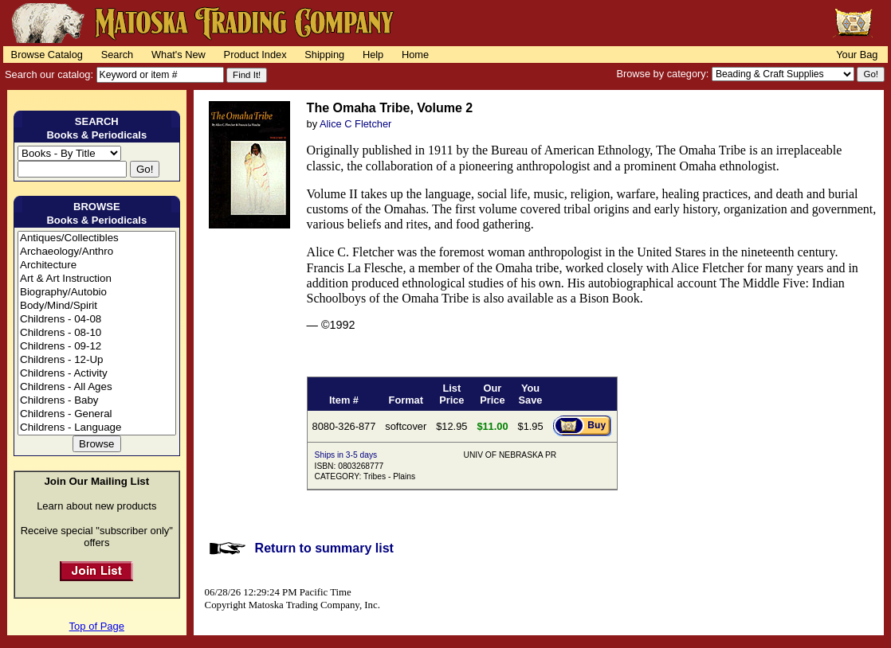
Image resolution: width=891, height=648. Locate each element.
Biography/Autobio (96, 292)
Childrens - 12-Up (96, 360)
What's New (178, 55)
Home (415, 55)
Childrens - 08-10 (96, 333)
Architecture (96, 265)
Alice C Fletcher (355, 124)
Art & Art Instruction (96, 279)
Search (117, 55)
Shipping (324, 55)
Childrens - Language (96, 428)
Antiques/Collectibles (96, 238)
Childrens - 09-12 (96, 346)
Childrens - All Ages (96, 387)
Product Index (255, 55)
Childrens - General (96, 414)
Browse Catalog (47, 55)
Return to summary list (324, 548)
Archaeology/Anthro (96, 252)
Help (373, 55)
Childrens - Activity (96, 374)
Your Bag (856, 55)
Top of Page (96, 626)
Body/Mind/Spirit (96, 306)
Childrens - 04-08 (96, 319)
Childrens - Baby (96, 401)
